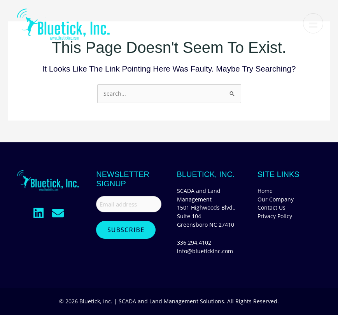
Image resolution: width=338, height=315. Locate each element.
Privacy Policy (274, 216)
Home (265, 190)
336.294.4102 (194, 242)
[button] (38, 213)
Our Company (275, 199)
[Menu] (312, 23)
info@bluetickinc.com (205, 251)
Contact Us (271, 207)
